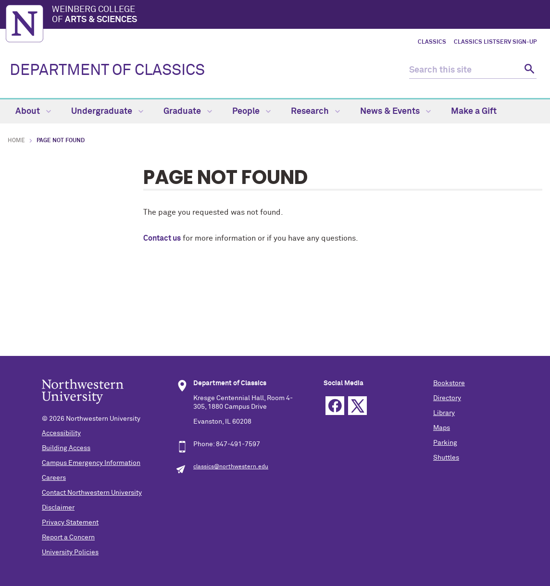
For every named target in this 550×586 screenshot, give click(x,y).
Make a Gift (474, 111)
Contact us (162, 238)
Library (444, 413)
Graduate (187, 111)
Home (16, 141)
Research (315, 111)
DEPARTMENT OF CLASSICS (107, 70)
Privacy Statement (70, 522)
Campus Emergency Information (91, 463)
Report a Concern (68, 537)
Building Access (66, 448)
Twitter (357, 405)
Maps (441, 428)
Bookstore (449, 383)
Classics (432, 42)
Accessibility (61, 433)
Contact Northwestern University (92, 492)
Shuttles (446, 457)
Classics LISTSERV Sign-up (495, 42)
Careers (54, 478)
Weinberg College (298, 15)
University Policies (70, 552)
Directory (447, 398)
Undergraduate (107, 111)
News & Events (395, 111)
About (33, 111)
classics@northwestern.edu (230, 467)
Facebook (334, 405)
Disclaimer (58, 507)
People (251, 111)
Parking (445, 443)
